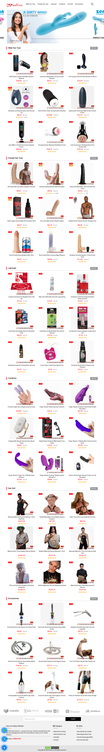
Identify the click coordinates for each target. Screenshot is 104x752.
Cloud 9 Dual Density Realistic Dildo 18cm (21, 255)
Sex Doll (11, 488)
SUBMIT (73, 719)
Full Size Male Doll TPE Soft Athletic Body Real (52, 585)
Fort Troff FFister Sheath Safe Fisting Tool (82, 661)
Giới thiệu (56, 737)
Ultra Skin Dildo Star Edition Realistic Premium (21, 186)
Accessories (13, 598)
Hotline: (14, 739)
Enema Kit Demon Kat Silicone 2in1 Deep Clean (21, 627)
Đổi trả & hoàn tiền (82, 740)
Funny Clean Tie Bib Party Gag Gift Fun (52, 365)
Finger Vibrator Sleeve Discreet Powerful (52, 407)
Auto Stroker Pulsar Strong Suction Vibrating (51, 111)
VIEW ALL (94, 48)
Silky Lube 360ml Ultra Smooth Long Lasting (52, 297)
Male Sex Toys (14, 48)
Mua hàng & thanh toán (84, 734)
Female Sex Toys (15, 158)
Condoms (12, 378)
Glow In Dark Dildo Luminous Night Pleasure (52, 255)
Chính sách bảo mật (60, 734)
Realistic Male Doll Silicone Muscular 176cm (52, 551)
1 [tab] (51, 41)
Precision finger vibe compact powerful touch (21, 407)
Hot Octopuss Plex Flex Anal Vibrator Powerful (82, 76)
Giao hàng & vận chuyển (84, 731)
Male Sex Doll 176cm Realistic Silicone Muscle (21, 551)
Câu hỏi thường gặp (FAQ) (85, 737)
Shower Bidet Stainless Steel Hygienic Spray (52, 661)
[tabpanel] (52, 25)
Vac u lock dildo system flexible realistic (52, 221)
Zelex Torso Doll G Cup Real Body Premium (82, 517)
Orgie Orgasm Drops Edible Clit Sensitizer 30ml (21, 221)
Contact (56, 740)
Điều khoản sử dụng (60, 731)
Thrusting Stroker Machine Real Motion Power (52, 145)
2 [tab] (52, 41)
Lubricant (12, 268)
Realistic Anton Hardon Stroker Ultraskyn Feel (82, 221)
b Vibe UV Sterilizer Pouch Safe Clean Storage (82, 695)
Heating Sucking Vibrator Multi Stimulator (52, 186)
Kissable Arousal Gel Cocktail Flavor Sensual (21, 365)
